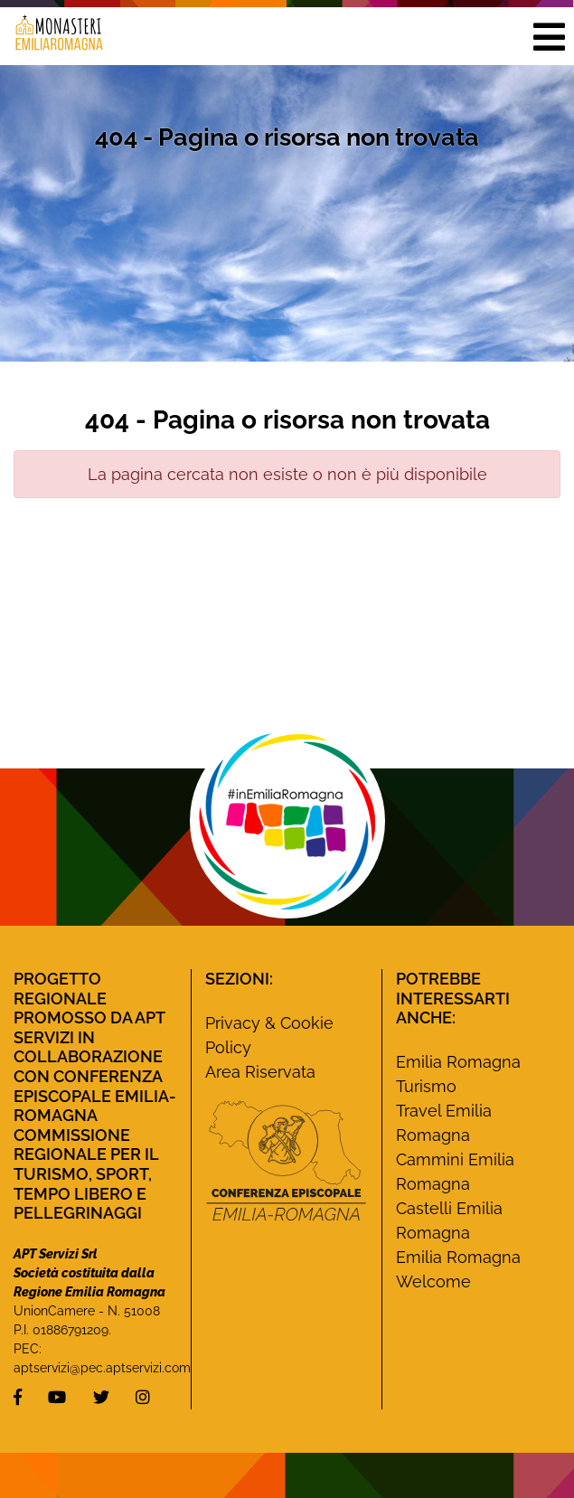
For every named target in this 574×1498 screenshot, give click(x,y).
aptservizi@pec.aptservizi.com (102, 1368)
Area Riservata (260, 1071)
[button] (549, 36)
